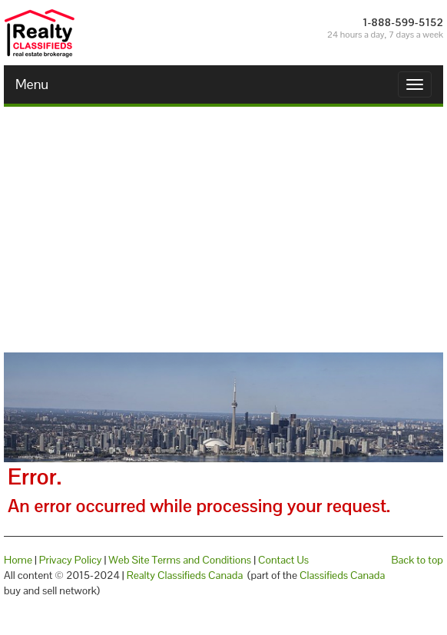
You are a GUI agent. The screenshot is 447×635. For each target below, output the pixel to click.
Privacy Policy (70, 560)
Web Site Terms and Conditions (179, 560)
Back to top (417, 560)
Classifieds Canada (342, 575)
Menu (31, 84)
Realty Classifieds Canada (185, 575)
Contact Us (283, 560)
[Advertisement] (223, 229)
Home (18, 560)
